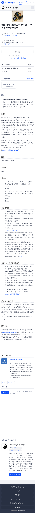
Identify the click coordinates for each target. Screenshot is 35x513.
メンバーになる (15, 475)
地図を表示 (7, 44)
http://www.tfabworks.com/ (10, 150)
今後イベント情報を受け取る (17, 58)
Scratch (19, 447)
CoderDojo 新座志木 (12, 8)
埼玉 (15, 447)
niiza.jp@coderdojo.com (9, 332)
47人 (11, 447)
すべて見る (30, 78)
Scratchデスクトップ (11, 230)
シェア (4, 382)
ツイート (11, 382)
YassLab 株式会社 (16, 359)
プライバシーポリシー (17, 499)
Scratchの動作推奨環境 (12, 294)
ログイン (5, 392)
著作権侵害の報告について (17, 503)
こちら (21, 256)
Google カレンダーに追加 (10, 35)
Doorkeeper (21, 510)
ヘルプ (18, 491)
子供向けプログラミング (15, 450)
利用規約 (17, 495)
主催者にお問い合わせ (17, 487)
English (17, 507)
